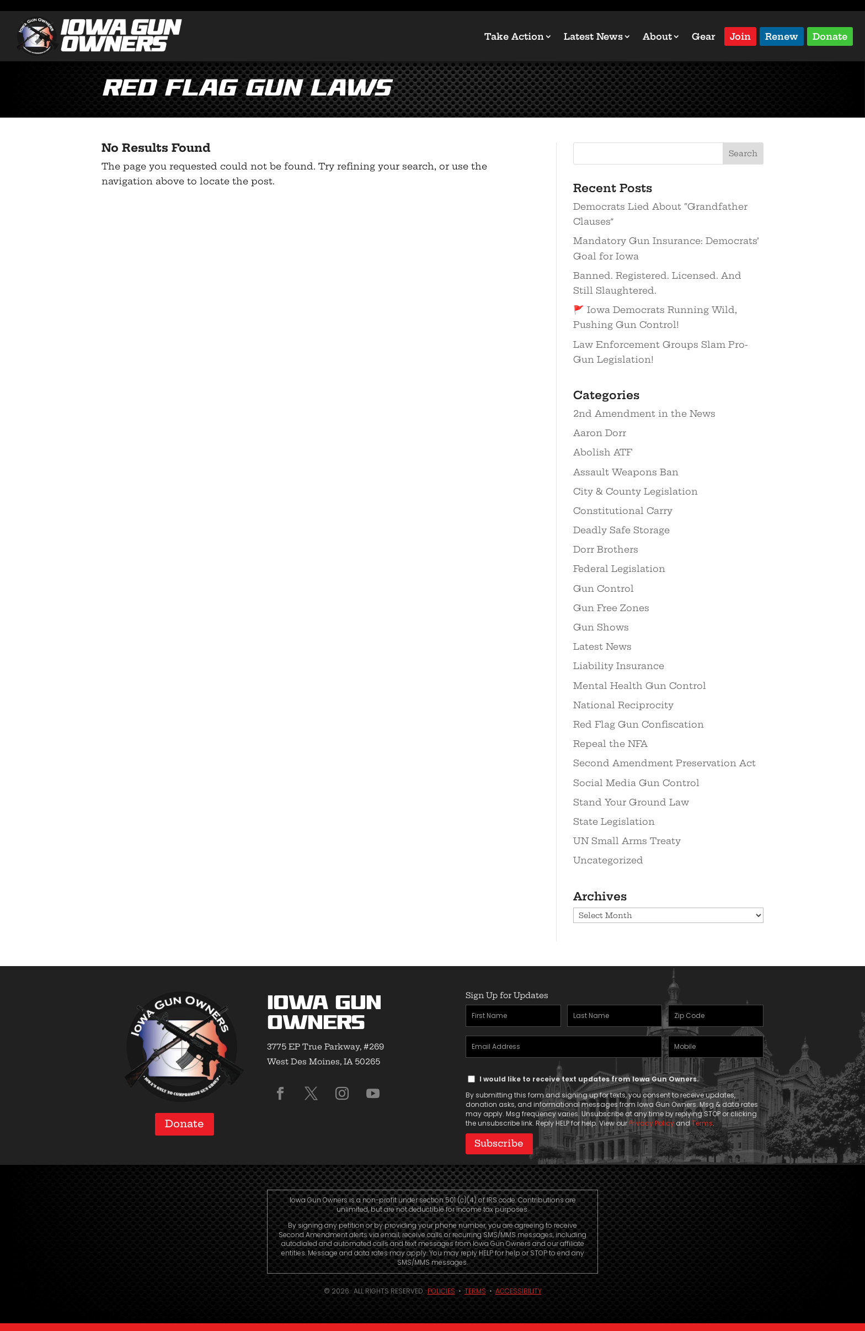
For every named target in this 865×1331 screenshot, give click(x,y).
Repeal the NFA (610, 743)
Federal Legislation (619, 568)
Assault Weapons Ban (626, 472)
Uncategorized (608, 860)
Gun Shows (601, 627)
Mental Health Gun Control (639, 685)
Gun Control (603, 588)
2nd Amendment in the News (644, 413)
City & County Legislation (635, 491)
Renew (781, 35)
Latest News (593, 36)
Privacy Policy (651, 1123)
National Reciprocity (623, 704)
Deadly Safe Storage (621, 529)
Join (740, 35)
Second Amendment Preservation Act (664, 762)
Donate (830, 35)
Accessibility (518, 1287)
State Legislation (614, 821)
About (657, 36)
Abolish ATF (602, 452)
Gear (704, 36)
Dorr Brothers (605, 549)
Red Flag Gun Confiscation (638, 724)
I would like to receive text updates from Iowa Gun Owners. (589, 1079)
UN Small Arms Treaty (627, 840)
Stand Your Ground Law (631, 802)
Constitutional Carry (622, 510)
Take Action (514, 36)
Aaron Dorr (599, 432)
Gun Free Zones (611, 607)
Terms (702, 1123)
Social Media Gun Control (636, 782)
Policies (441, 1287)
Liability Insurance (618, 665)
